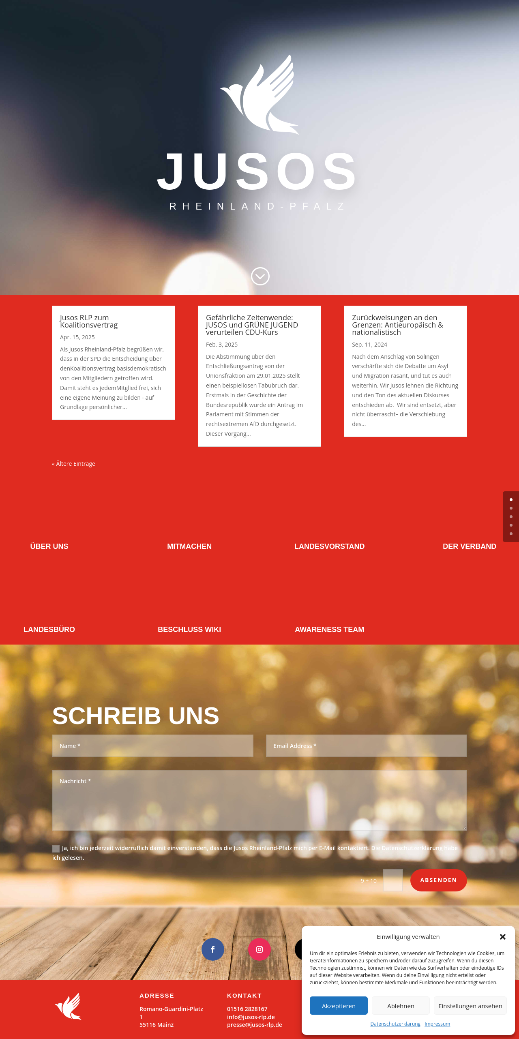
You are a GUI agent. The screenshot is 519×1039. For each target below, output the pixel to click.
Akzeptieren (339, 1006)
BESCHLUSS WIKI (189, 630)
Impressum (437, 1023)
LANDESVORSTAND (329, 546)
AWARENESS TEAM (329, 630)
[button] (503, 937)
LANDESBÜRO (49, 630)
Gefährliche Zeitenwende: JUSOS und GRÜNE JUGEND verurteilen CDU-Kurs (252, 325)
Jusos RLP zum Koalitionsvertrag (89, 321)
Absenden (438, 880)
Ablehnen (400, 1006)
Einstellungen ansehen (470, 1006)
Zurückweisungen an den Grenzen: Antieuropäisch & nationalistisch (397, 325)
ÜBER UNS (49, 546)
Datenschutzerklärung (396, 1023)
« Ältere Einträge (73, 463)
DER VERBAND (469, 546)
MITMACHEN (189, 546)
